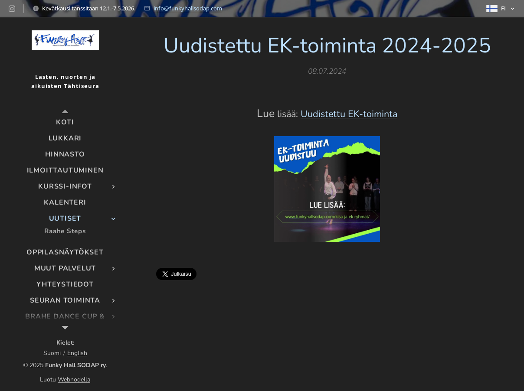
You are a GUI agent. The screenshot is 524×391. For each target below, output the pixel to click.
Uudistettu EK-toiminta (349, 114)
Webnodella (74, 379)
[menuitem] (65, 122)
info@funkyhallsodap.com (188, 8)
